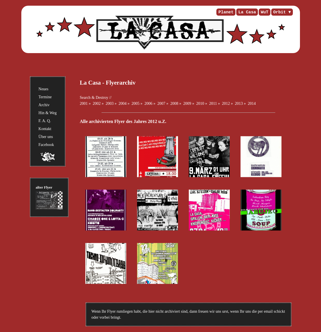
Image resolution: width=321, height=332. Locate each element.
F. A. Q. (44, 121)
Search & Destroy (94, 97)
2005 (136, 103)
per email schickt (271, 311)
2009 (187, 103)
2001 (84, 103)
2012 (226, 103)
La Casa (247, 12)
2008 (174, 103)
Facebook (46, 145)
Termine (44, 97)
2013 (239, 103)
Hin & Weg (47, 113)
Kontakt (44, 129)
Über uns (45, 137)
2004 (123, 103)
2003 (110, 103)
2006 (148, 103)
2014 (252, 103)
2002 (97, 103)
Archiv (43, 105)
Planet (225, 12)
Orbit (279, 12)
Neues (43, 89)
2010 (200, 103)
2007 (161, 103)
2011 (213, 103)
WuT (264, 12)
